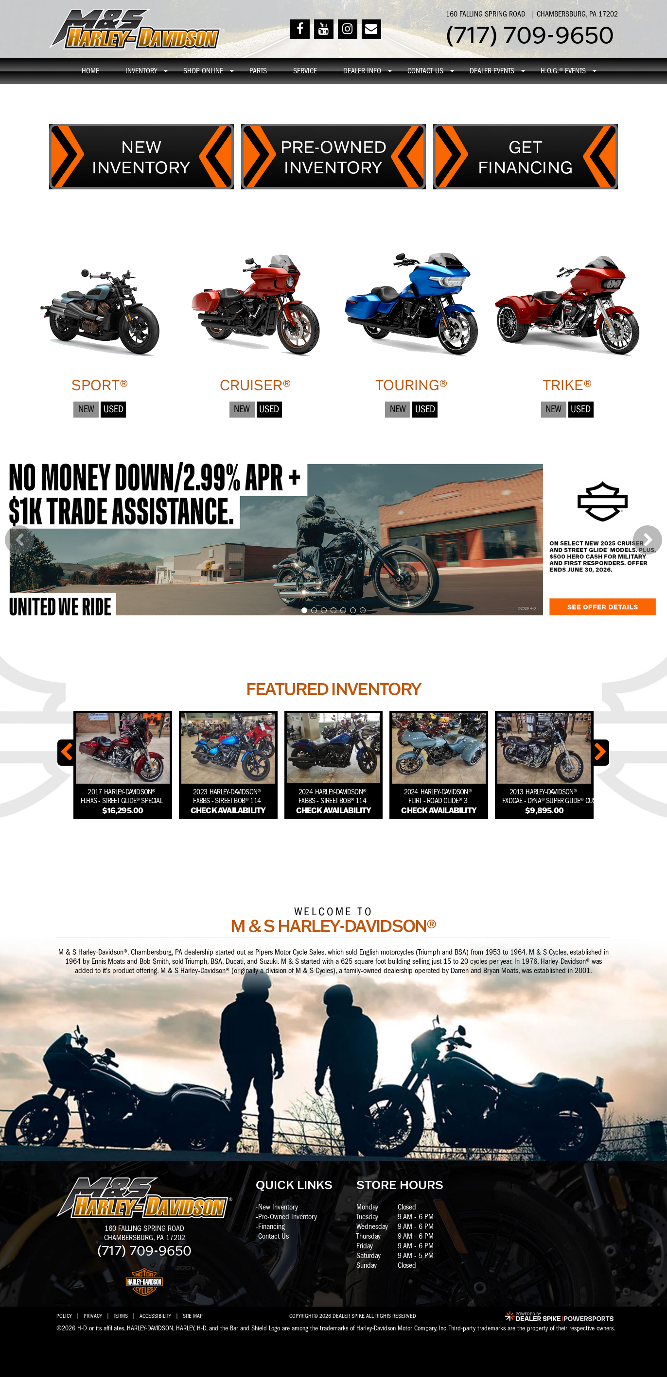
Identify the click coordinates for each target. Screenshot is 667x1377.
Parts (258, 71)
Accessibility (155, 1315)
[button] (19, 539)
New (86, 409)
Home (90, 71)
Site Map (193, 1315)
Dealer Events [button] (492, 71)
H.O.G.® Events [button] (563, 71)
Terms (121, 1315)
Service (305, 71)
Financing (271, 1226)
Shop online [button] (203, 71)
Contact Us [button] (425, 71)
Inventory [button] (141, 71)
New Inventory (278, 1207)
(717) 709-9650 (144, 1250)
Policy (64, 1315)
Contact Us (273, 1236)
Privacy (93, 1315)
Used (113, 409)
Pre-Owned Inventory (287, 1216)
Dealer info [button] (362, 71)
